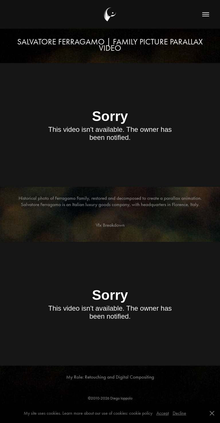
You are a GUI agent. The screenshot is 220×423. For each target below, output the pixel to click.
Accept (162, 413)
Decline (179, 413)
